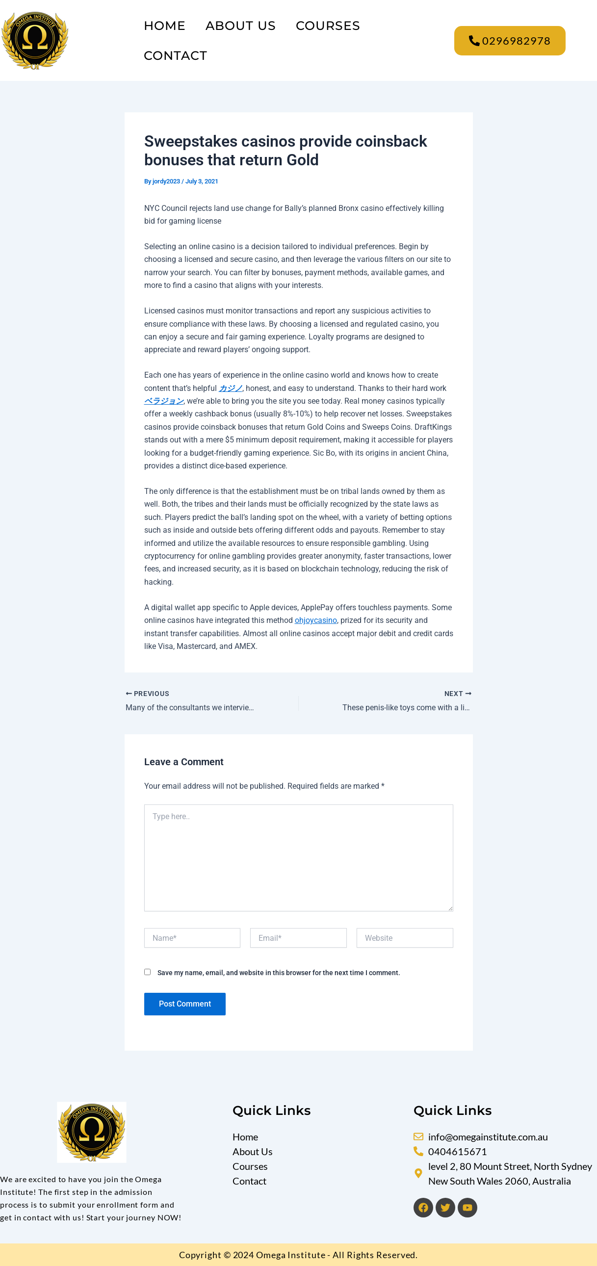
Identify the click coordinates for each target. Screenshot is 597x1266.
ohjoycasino (316, 620)
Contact (176, 55)
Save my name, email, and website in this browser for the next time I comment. (278, 973)
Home (165, 25)
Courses (328, 25)
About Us (241, 25)
